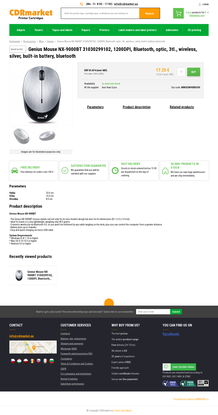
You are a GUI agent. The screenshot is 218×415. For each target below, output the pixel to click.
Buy (193, 72)
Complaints (66, 358)
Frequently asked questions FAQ (76, 353)
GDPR (63, 368)
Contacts (65, 333)
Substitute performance (72, 383)
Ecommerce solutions (184, 399)
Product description (137, 107)
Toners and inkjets (123, 410)
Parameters (95, 107)
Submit (176, 311)
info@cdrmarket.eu (126, 4)
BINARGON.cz (202, 399)
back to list (17, 49)
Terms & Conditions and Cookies (77, 363)
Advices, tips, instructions (73, 338)
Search (149, 13)
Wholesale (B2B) (69, 348)
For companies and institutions (76, 373)
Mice (41, 41)
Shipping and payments (72, 343)
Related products (182, 107)
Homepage (14, 41)
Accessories (29, 41)
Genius (50, 41)
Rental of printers (69, 378)
